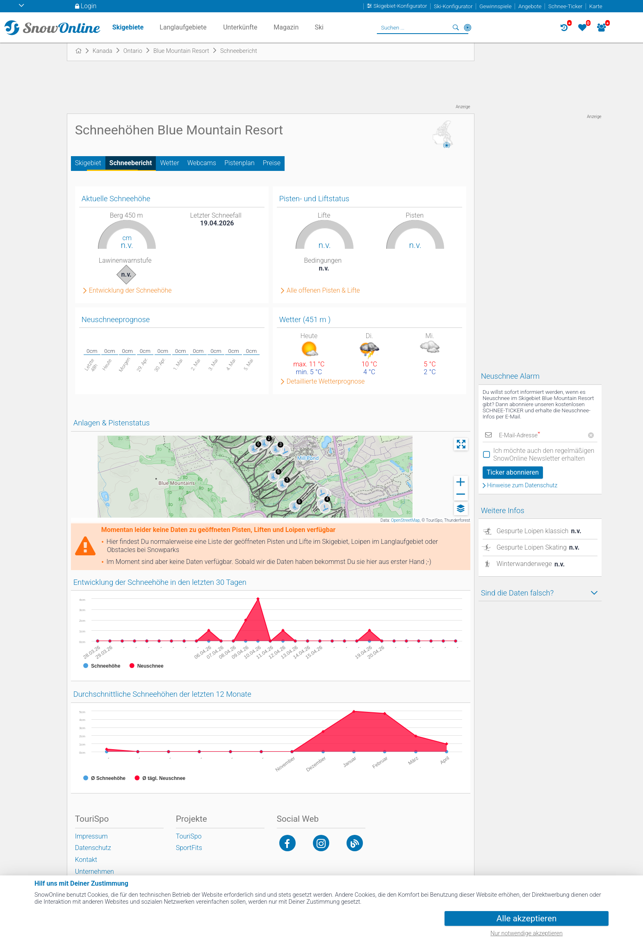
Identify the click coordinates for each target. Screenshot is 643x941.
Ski (319, 27)
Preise (271, 163)
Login (89, 6)
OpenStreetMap (405, 520)
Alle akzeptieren (527, 918)
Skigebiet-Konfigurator (400, 6)
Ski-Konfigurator (453, 6)
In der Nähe (467, 27)
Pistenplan (239, 163)
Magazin (286, 27)
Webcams (201, 163)
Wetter (169, 163)
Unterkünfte (240, 27)
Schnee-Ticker (565, 6)
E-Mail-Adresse (519, 435)
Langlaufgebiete (183, 27)
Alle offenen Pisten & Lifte (323, 290)
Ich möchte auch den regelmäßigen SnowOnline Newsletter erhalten (544, 454)
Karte (595, 6)
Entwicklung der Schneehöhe (130, 290)
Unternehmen (94, 871)
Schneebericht (130, 163)
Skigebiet (88, 163)
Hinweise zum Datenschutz (522, 486)
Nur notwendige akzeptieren (526, 933)
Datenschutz (93, 848)
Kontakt (86, 860)
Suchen (456, 27)
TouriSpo (189, 836)
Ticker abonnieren (513, 472)
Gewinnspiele (495, 6)
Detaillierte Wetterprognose (326, 381)
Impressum (91, 836)
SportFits (189, 848)
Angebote (529, 6)
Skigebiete (128, 27)
